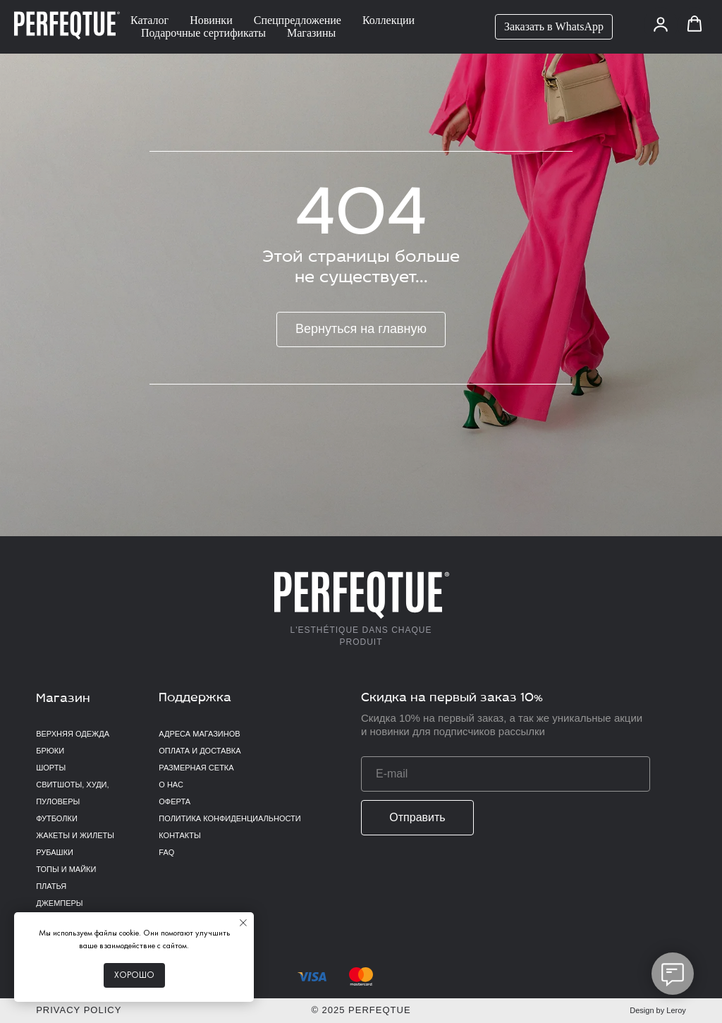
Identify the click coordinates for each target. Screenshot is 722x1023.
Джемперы (59, 903)
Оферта (174, 801)
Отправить (417, 817)
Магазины (311, 33)
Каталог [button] (149, 20)
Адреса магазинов (199, 734)
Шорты (51, 767)
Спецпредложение (297, 20)
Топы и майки (66, 869)
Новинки (211, 20)
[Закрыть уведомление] (243, 923)
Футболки (57, 818)
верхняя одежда (72, 734)
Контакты (179, 835)
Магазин (63, 699)
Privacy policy (78, 1010)
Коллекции (388, 20)
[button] (660, 24)
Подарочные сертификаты (203, 33)
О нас (171, 784)
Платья (51, 886)
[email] (505, 774)
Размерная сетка (196, 767)
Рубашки (54, 852)
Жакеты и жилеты (75, 835)
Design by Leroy (658, 1010)
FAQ (166, 852)
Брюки (50, 750)
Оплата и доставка (199, 750)
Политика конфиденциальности (229, 818)
